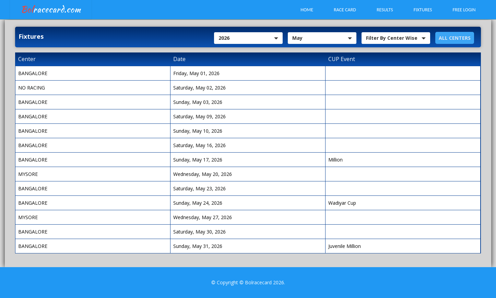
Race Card (345, 10)
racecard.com (51, 9)
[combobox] (248, 38)
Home (306, 10)
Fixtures (423, 10)
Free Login (463, 10)
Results (385, 10)
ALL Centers (455, 38)
